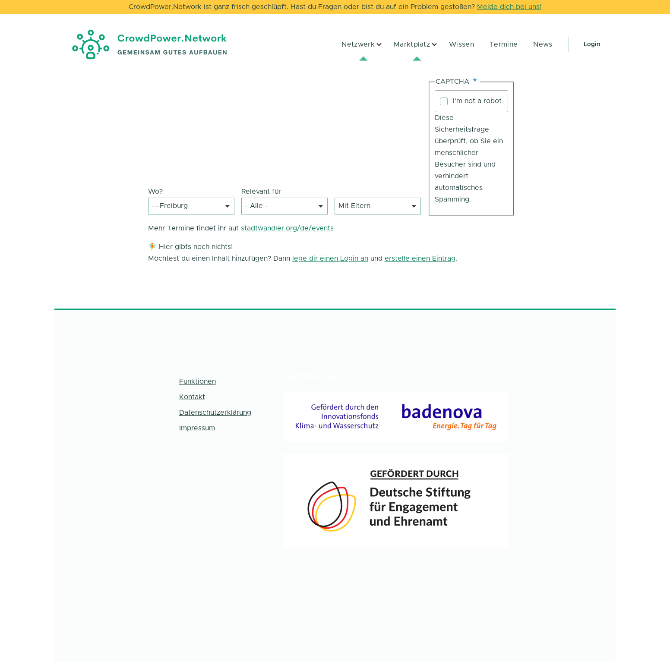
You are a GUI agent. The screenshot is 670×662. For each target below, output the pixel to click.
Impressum (197, 428)
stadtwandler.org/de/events (287, 228)
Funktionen (197, 381)
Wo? (155, 191)
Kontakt (192, 397)
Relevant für (261, 191)
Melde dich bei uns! (509, 6)
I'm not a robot (477, 101)
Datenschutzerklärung (215, 412)
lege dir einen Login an (330, 258)
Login (592, 44)
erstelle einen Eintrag (420, 258)
